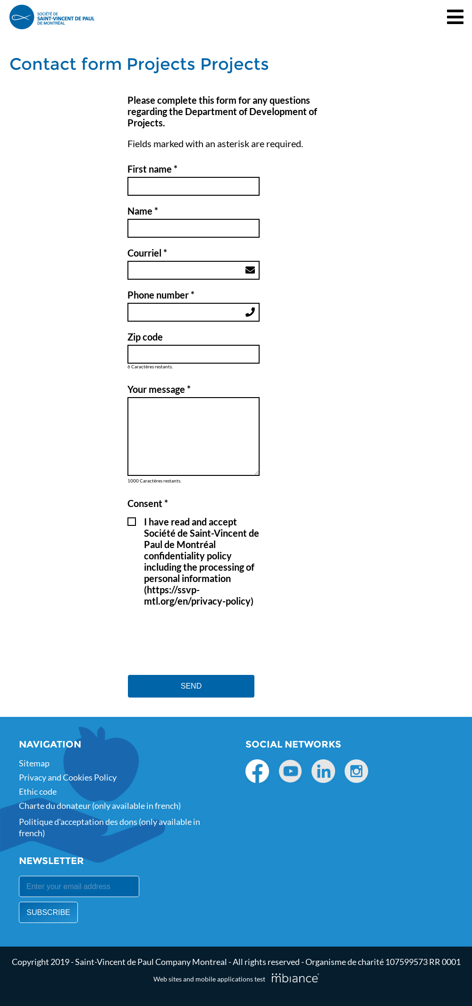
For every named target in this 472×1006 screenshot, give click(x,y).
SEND (191, 686)
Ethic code (38, 791)
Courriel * (147, 252)
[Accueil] (51, 17)
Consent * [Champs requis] (147, 503)
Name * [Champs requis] (142, 210)
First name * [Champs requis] (152, 169)
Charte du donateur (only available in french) (100, 805)
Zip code (145, 336)
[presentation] (199, 630)
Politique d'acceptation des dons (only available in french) (109, 827)
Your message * (159, 389)
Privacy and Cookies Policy (68, 777)
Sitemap (34, 763)
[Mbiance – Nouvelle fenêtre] (295, 977)
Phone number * (160, 294)
